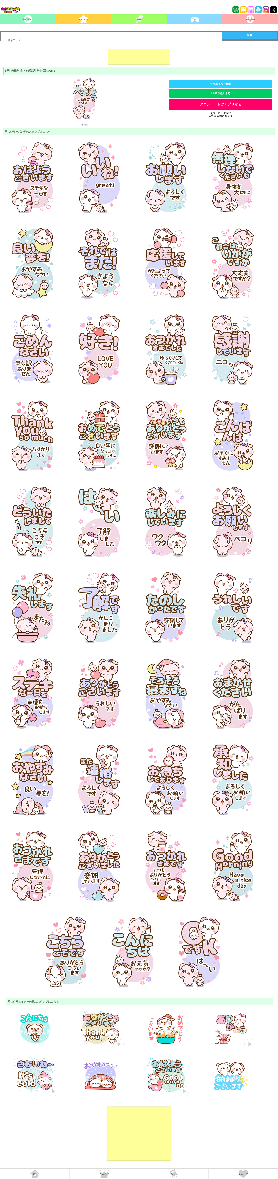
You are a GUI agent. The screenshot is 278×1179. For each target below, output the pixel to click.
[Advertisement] (139, 55)
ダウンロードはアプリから (221, 104)
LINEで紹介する (221, 93)
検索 (249, 35)
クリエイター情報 (220, 83)
